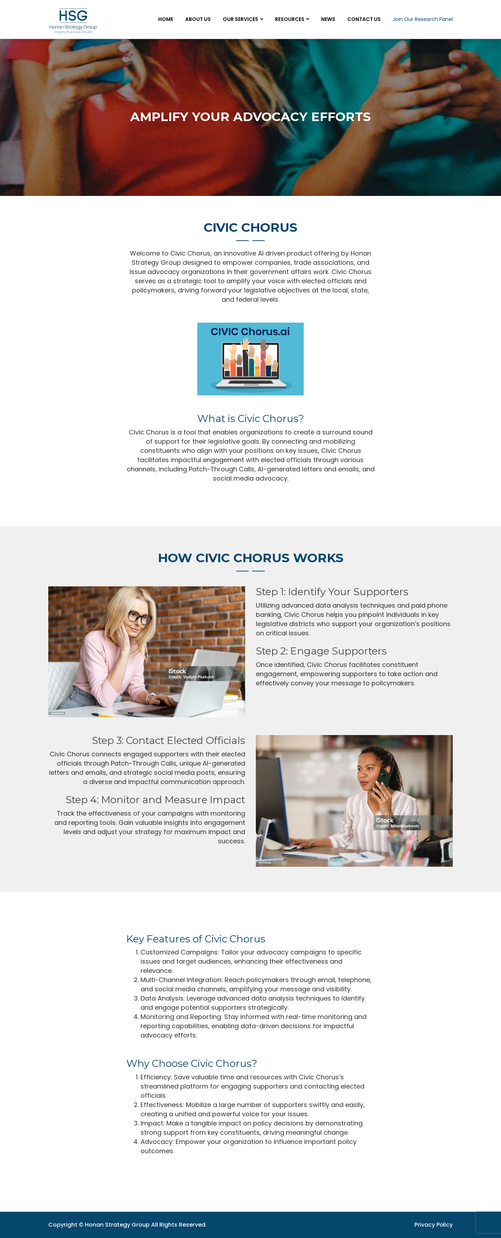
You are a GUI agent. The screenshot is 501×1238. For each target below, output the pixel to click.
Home (165, 19)
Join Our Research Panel (423, 19)
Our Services (240, 19)
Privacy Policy (433, 1225)
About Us (198, 19)
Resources (289, 19)
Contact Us (364, 19)
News (328, 19)
